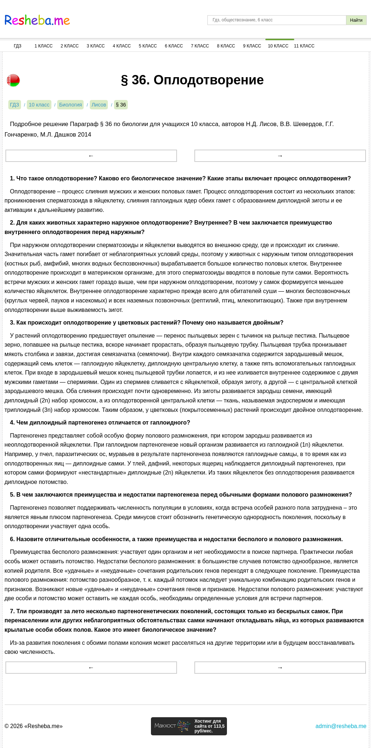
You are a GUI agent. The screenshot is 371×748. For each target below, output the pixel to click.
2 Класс (70, 46)
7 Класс (200, 46)
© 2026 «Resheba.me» (34, 726)
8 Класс (226, 46)
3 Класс (96, 46)
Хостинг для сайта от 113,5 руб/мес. (209, 726)
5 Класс (148, 46)
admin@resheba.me (341, 726)
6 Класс (174, 46)
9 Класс (252, 46)
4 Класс (122, 46)
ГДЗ (17, 46)
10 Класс (278, 46)
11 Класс (304, 46)
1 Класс (44, 46)
